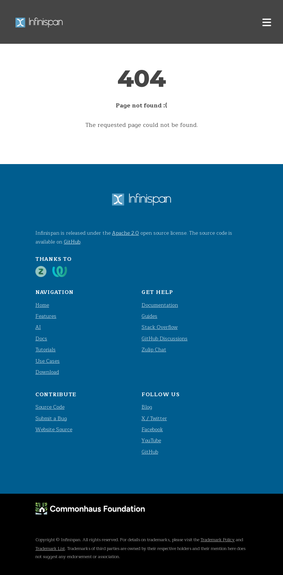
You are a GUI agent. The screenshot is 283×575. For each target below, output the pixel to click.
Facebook (152, 429)
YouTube (151, 440)
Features (45, 316)
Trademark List (50, 548)
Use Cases (47, 361)
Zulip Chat (154, 349)
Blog (147, 407)
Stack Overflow (160, 327)
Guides (149, 316)
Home (42, 305)
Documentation (160, 305)
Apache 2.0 (125, 233)
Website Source (53, 429)
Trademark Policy (217, 539)
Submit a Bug (51, 418)
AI (38, 327)
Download (47, 372)
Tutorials (45, 349)
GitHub (72, 242)
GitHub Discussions (165, 338)
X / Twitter (154, 418)
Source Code (49, 407)
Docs (41, 338)
